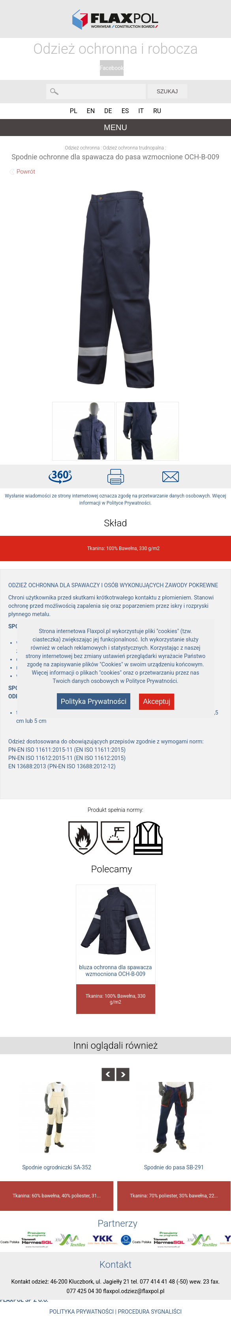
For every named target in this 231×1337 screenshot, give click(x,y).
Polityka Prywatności (94, 701)
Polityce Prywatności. (152, 681)
